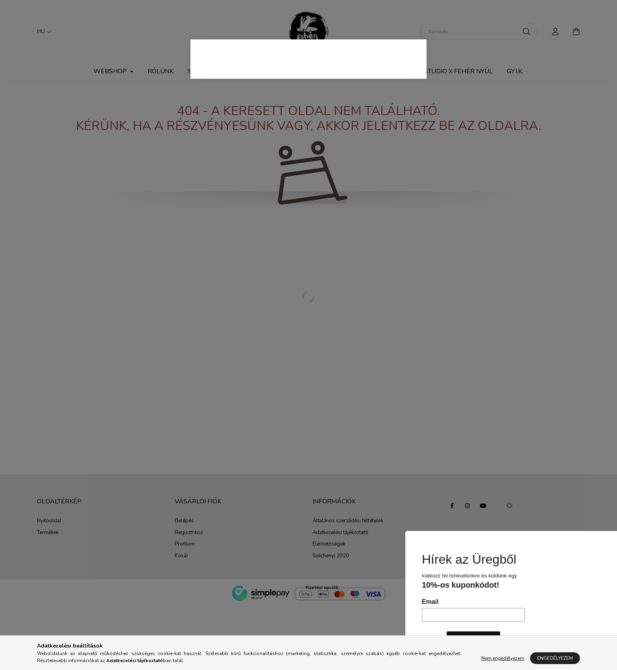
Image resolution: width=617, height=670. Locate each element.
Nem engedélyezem (502, 658)
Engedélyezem (555, 658)
